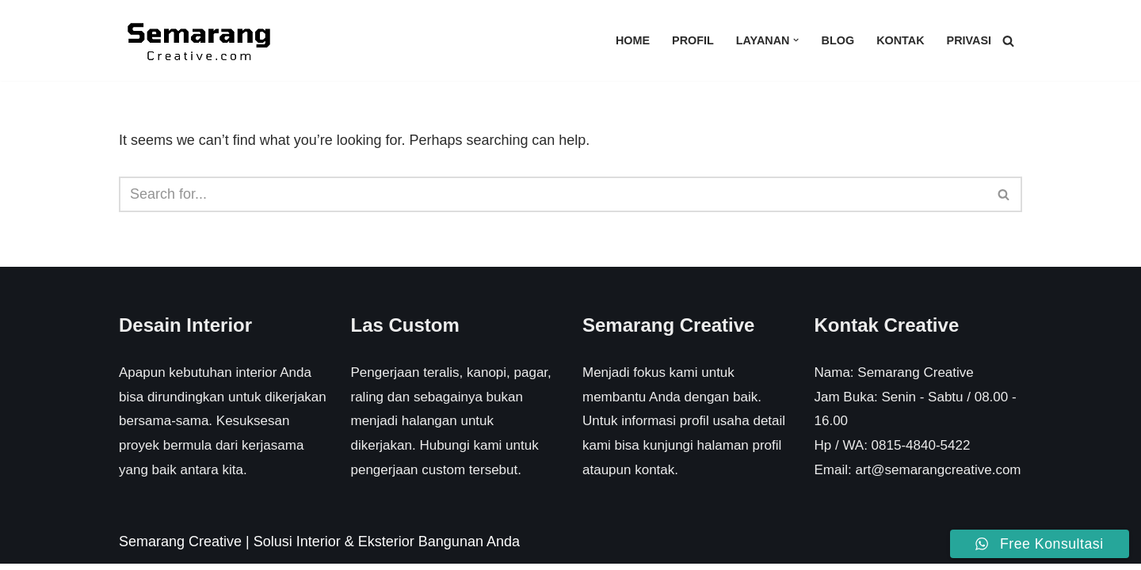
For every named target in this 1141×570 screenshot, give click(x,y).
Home (633, 40)
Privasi (968, 40)
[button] (796, 40)
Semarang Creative (180, 548)
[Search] (1008, 41)
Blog (837, 40)
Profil (693, 40)
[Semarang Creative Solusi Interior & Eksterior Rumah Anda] (198, 40)
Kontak (900, 40)
